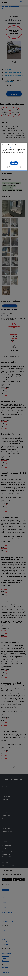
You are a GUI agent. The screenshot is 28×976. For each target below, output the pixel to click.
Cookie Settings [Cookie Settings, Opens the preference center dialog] (14, 161)
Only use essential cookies (14, 167)
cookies (10, 147)
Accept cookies (14, 163)
